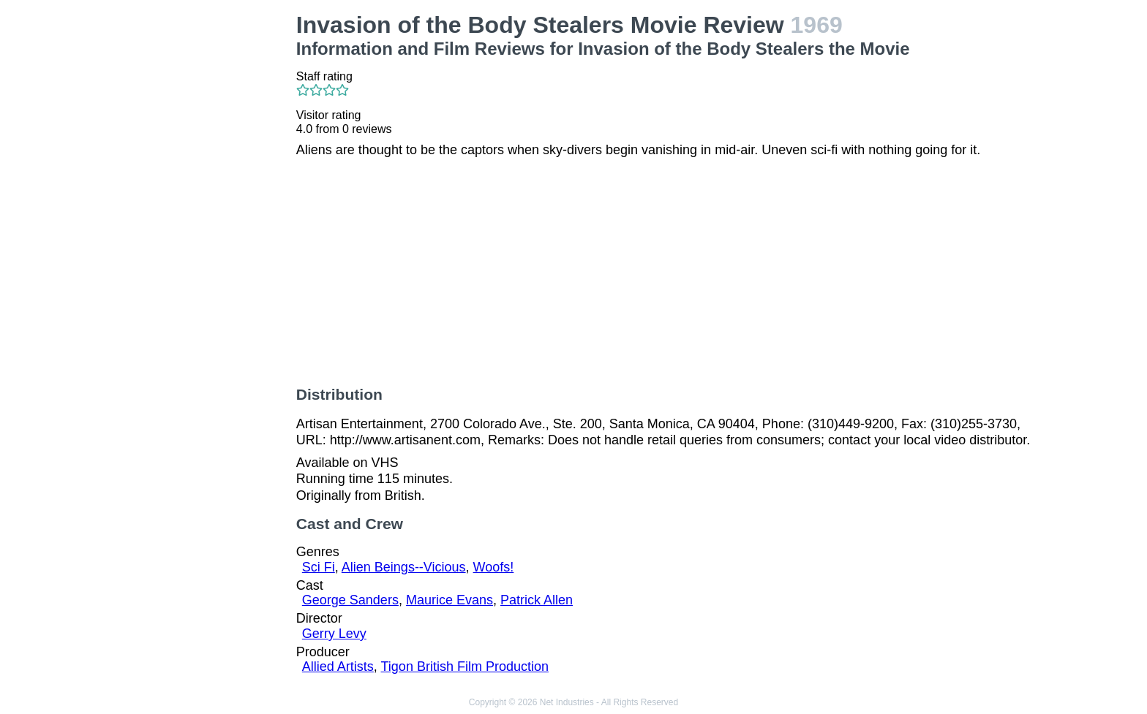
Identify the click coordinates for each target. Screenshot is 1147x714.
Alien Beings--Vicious (404, 567)
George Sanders (350, 600)
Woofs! (493, 567)
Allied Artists (338, 666)
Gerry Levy (334, 633)
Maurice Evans (449, 600)
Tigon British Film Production (465, 666)
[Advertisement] (199, 231)
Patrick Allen (536, 600)
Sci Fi (318, 567)
